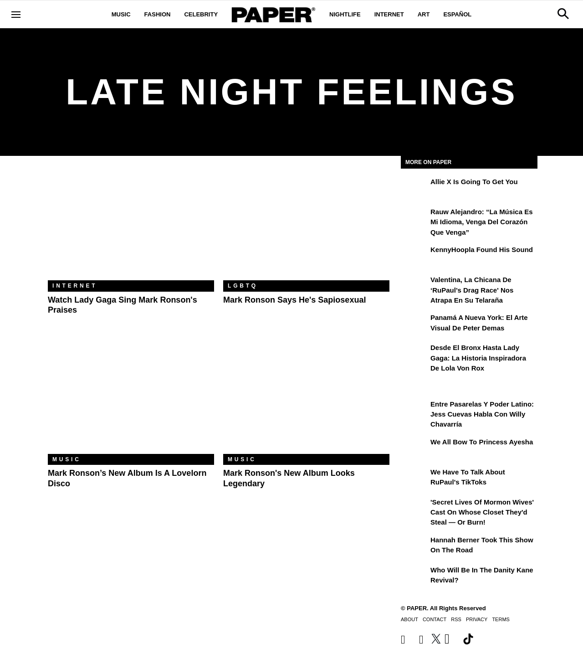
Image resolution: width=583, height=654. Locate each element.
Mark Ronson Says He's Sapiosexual (294, 299)
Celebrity (201, 14)
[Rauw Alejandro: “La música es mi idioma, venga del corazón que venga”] (414, 218)
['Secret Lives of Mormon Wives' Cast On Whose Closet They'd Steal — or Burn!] (414, 508)
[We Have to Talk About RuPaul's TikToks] (414, 478)
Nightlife (345, 14)
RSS (456, 619)
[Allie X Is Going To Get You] (414, 188)
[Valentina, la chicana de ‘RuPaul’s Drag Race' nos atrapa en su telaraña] (414, 286)
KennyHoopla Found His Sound (481, 249)
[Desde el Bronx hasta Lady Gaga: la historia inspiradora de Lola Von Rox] (414, 354)
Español (457, 14)
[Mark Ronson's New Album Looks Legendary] (306, 398)
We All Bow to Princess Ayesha (481, 442)
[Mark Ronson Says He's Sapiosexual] (306, 225)
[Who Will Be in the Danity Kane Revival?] (414, 576)
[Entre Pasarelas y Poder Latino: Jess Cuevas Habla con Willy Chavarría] (414, 410)
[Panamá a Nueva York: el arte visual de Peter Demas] (414, 324)
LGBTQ (243, 286)
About (409, 619)
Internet (389, 14)
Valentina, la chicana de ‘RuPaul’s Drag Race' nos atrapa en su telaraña (471, 290)
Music (121, 14)
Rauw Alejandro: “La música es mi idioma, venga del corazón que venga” (481, 222)
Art (424, 14)
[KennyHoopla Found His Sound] (414, 256)
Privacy (476, 619)
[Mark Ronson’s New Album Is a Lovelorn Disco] (131, 398)
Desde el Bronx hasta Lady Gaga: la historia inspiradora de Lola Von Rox (478, 358)
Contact (434, 619)
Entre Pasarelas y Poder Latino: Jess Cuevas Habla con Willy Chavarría (482, 414)
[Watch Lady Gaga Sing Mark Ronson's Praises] (131, 225)
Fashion (157, 14)
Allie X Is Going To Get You (474, 181)
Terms (501, 619)
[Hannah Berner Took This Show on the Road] (414, 546)
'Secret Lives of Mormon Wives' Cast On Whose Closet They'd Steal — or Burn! (482, 512)
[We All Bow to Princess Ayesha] (414, 448)
